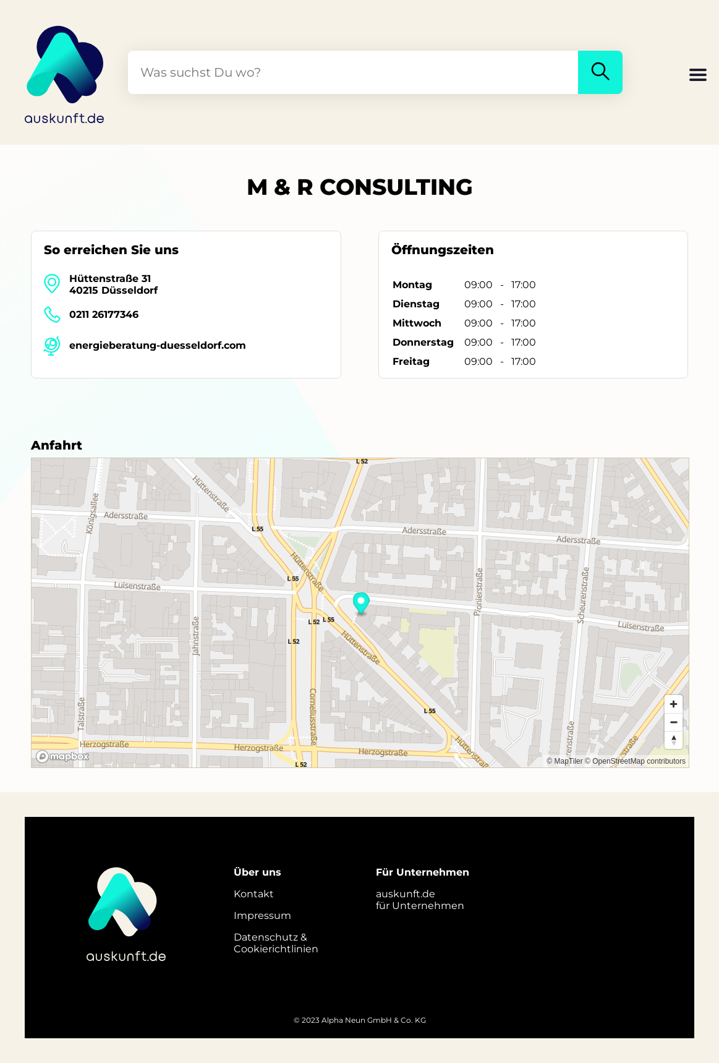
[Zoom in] (674, 704)
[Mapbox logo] (62, 756)
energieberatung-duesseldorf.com (157, 345)
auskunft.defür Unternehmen (420, 899)
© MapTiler (564, 761)
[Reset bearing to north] (674, 740)
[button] (698, 76)
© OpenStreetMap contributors (635, 761)
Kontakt (254, 894)
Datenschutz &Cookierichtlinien (276, 943)
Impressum (262, 915)
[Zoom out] (674, 722)
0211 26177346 (103, 314)
